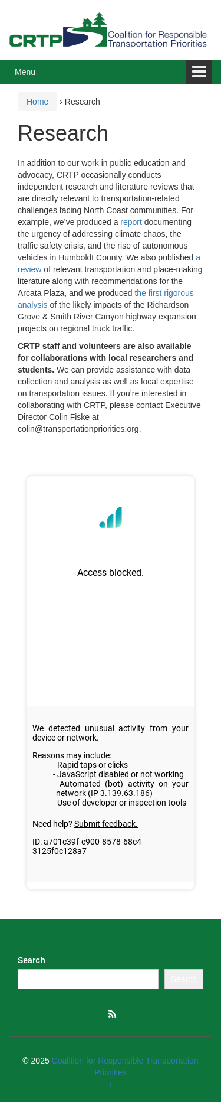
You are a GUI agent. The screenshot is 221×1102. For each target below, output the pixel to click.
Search (31, 960)
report (131, 222)
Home (37, 101)
